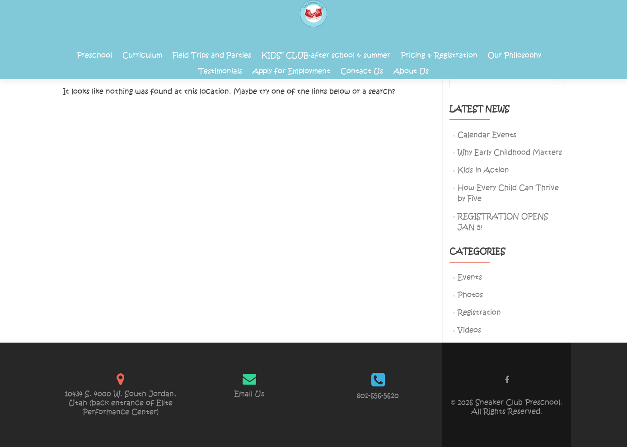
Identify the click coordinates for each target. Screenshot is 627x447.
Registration (479, 312)
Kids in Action (483, 170)
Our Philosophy (514, 55)
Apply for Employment (291, 71)
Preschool (94, 55)
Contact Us (362, 71)
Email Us (249, 394)
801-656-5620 (378, 396)
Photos (470, 295)
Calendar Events (487, 135)
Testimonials (220, 71)
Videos (469, 330)
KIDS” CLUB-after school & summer (326, 55)
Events (470, 277)
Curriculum (142, 55)
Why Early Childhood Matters (510, 152)
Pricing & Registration (439, 55)
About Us (411, 71)
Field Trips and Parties (212, 55)
